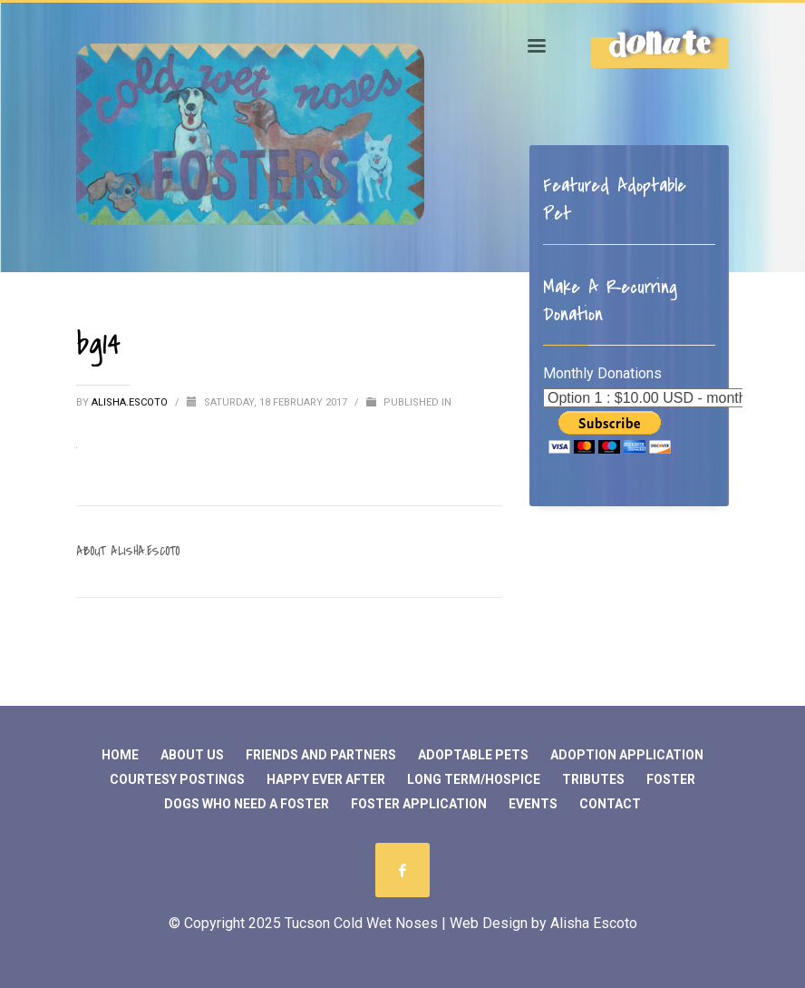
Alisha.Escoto (131, 402)
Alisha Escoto (593, 923)
